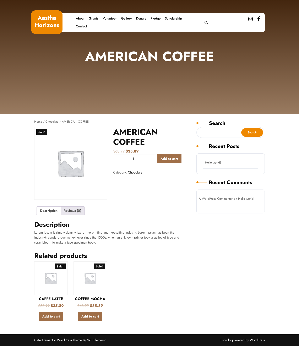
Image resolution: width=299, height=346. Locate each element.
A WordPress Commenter (216, 198)
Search (217, 123)
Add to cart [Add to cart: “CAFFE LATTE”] (51, 316)
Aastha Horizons (46, 21)
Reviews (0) (72, 210)
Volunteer (110, 18)
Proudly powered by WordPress (243, 340)
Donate (141, 18)
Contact (81, 26)
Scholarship (173, 18)
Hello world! (213, 162)
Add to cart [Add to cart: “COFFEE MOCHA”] (90, 316)
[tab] (49, 210)
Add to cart (169, 158)
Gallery (126, 18)
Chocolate (52, 121)
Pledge (156, 18)
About (80, 18)
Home (38, 121)
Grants (93, 18)
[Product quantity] (134, 158)
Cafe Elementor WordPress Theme (58, 340)
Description (49, 210)
